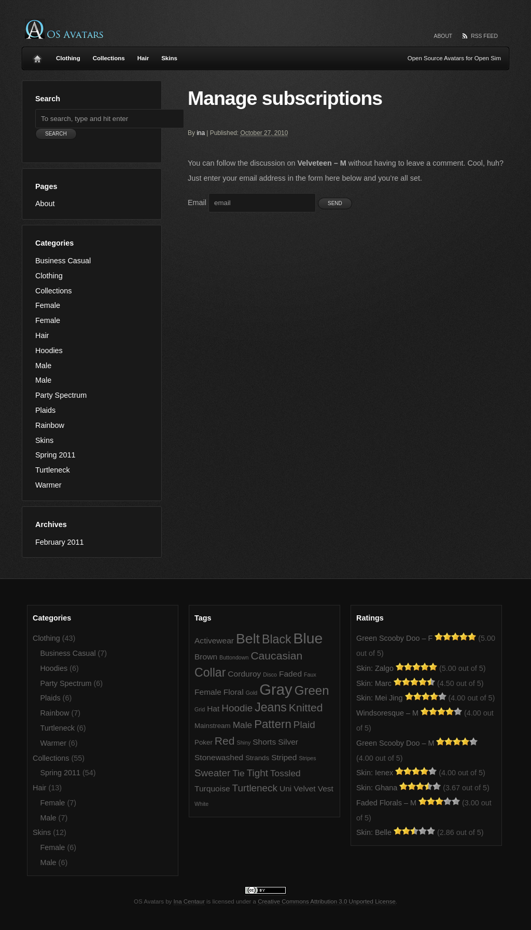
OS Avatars (64, 29)
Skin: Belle (374, 832)
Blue (308, 638)
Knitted (306, 707)
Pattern (272, 724)
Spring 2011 (55, 455)
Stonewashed (218, 757)
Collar (210, 672)
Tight (257, 772)
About (443, 36)
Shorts (264, 741)
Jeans (271, 707)
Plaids (45, 410)
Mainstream (212, 726)
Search (47, 99)
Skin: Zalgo (375, 668)
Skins (169, 58)
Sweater (212, 772)
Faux (310, 674)
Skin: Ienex (374, 773)
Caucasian (276, 656)
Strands (257, 758)
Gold (252, 693)
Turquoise (212, 788)
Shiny (244, 742)
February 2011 (59, 542)
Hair (143, 58)
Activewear (214, 640)
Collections (109, 58)
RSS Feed (484, 36)
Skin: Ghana (376, 788)
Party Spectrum (61, 395)
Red (225, 741)
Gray (275, 689)
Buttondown (233, 657)
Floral (233, 692)
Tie (238, 773)
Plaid (304, 724)
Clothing (68, 58)
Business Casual (63, 261)
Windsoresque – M (387, 713)
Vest (325, 788)
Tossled (285, 773)
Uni (285, 788)
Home (37, 56)
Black (276, 639)
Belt (248, 638)
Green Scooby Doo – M (395, 743)
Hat (213, 708)
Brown (205, 656)
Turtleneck (52, 470)
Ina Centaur (189, 901)
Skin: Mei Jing (379, 698)
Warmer (48, 485)
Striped (284, 757)
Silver (288, 741)
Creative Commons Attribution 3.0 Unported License (327, 901)
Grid (199, 709)
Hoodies (49, 350)
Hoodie (237, 708)
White (201, 804)
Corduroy (244, 673)
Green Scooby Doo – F (394, 638)
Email (197, 202)
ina (201, 133)
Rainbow (49, 425)
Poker (203, 742)
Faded (290, 673)
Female (47, 305)
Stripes (307, 758)
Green (312, 690)
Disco (270, 674)
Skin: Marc (374, 683)
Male (43, 365)
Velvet (304, 788)
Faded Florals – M (386, 803)
